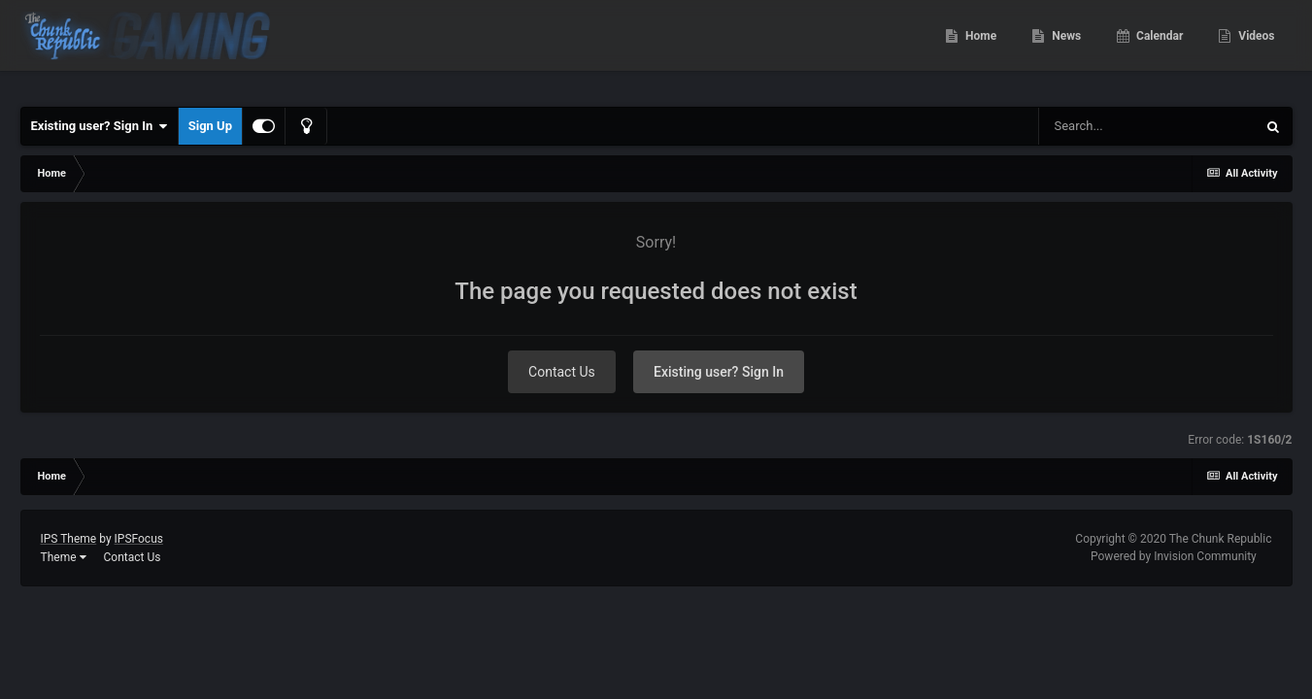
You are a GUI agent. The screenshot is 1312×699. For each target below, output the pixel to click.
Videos (1254, 48)
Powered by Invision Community (1174, 556)
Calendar (1158, 48)
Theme (63, 557)
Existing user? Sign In (99, 126)
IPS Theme (69, 539)
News (1065, 48)
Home (979, 48)
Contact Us (561, 372)
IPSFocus (139, 539)
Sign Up (210, 125)
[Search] (1147, 126)
